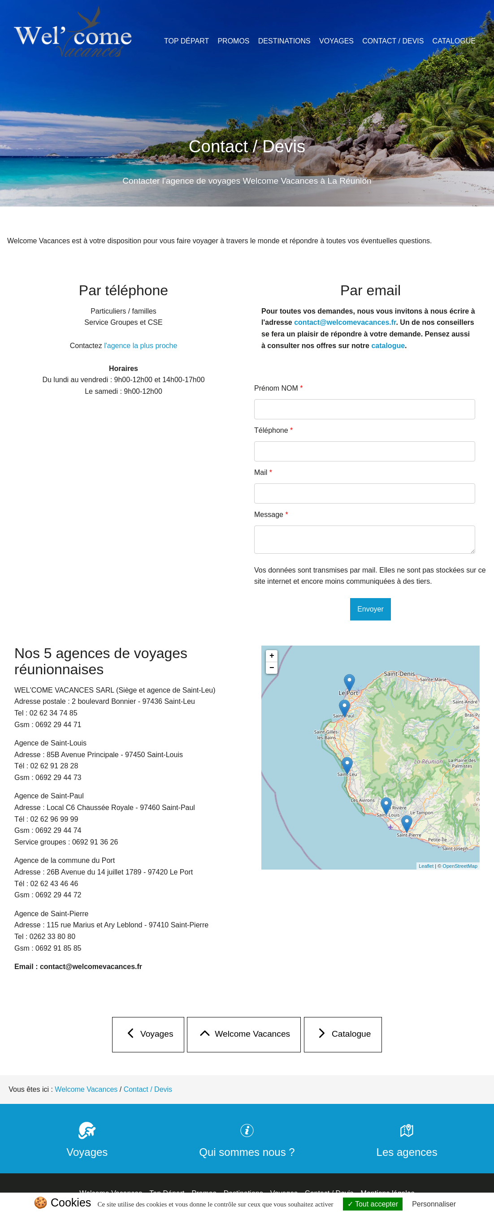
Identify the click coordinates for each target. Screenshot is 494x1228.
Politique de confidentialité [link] (247, 1217)
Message (271, 514)
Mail (263, 472)
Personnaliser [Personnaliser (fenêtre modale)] (434, 1204)
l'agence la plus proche (140, 345)
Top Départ (186, 41)
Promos (233, 41)
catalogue (388, 345)
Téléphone (273, 430)
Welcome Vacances (244, 1036)
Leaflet (426, 866)
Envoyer (370, 609)
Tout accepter (372, 1204)
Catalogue (454, 41)
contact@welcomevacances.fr (345, 322)
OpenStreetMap (459, 866)
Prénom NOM (278, 388)
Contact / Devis (393, 41)
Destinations (284, 41)
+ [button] (271, 656)
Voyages (336, 41)
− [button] (271, 668)
